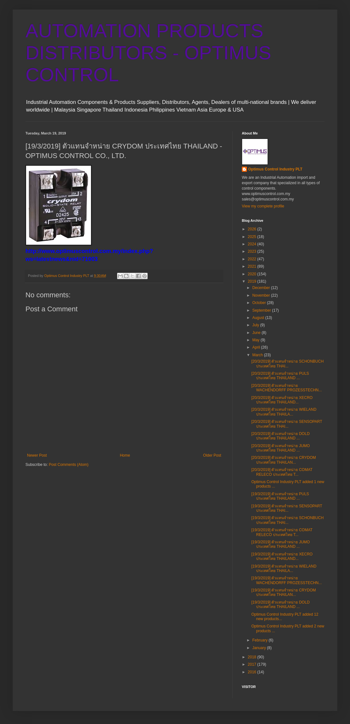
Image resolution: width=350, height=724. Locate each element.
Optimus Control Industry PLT (275, 169)
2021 (252, 266)
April (256, 347)
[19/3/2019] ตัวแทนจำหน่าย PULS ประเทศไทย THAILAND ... (280, 496)
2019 (252, 281)
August (258, 317)
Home (125, 455)
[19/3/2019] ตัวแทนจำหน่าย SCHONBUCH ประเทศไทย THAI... (287, 520)
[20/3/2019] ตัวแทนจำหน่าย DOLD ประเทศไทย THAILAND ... (280, 435)
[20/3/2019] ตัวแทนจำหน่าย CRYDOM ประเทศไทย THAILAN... (283, 459)
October (259, 302)
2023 (252, 251)
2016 (252, 672)
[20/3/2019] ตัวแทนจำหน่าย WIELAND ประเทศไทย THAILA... (283, 411)
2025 (252, 237)
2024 (252, 244)
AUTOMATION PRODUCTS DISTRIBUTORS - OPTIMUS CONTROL (148, 52)
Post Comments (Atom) (68, 464)
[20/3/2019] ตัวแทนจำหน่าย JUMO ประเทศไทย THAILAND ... (280, 448)
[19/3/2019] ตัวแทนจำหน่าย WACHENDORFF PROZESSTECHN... (286, 580)
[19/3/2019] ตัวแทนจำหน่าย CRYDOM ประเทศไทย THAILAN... (283, 592)
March (258, 355)
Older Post (212, 455)
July (256, 325)
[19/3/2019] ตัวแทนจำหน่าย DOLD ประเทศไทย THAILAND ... (280, 604)
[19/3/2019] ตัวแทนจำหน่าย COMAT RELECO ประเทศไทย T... (281, 532)
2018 (252, 657)
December (261, 288)
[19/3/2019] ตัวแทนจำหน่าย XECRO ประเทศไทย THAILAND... (281, 556)
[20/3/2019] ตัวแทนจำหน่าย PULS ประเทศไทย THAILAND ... (280, 375)
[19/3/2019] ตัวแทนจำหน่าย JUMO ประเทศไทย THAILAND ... (280, 544)
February (260, 640)
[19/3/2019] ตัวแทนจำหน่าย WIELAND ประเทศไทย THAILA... (283, 568)
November (261, 295)
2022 (252, 259)
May (256, 340)
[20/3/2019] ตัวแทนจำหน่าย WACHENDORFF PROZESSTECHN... (286, 387)
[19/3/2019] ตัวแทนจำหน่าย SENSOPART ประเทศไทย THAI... (286, 508)
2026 (252, 229)
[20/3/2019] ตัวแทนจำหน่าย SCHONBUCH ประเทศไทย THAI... (287, 363)
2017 (252, 664)
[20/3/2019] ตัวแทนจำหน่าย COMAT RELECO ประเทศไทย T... (281, 471)
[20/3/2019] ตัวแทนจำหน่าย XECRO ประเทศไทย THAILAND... (281, 399)
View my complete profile (263, 206)
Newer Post (37, 455)
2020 (252, 274)
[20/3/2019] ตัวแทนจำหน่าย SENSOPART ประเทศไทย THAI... (286, 423)
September (262, 310)
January (259, 648)
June (257, 332)
